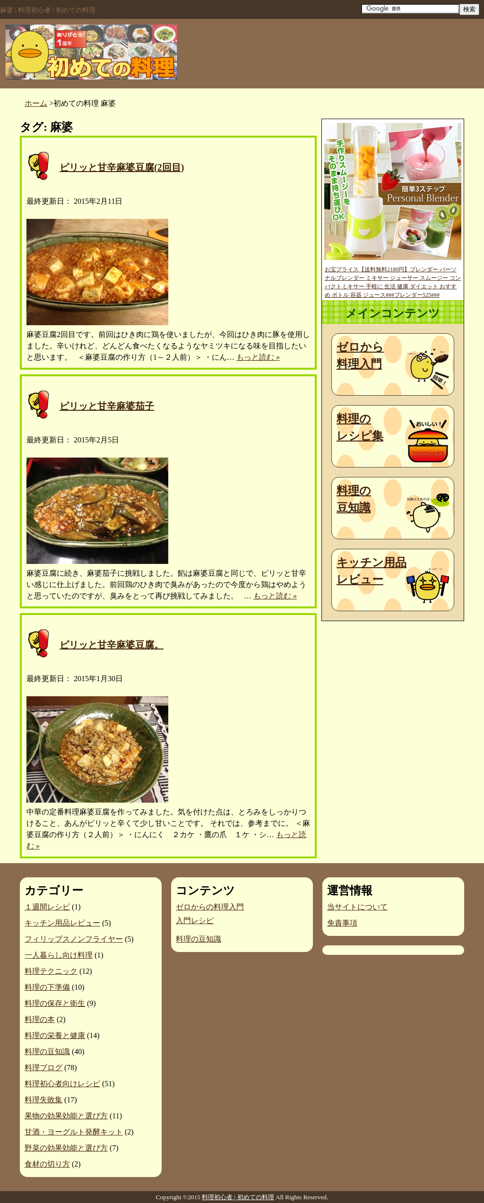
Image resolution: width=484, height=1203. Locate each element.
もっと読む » (258, 357)
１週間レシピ (47, 907)
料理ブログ (43, 1068)
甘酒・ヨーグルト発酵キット (74, 1132)
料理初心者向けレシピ (62, 1084)
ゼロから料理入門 (360, 355)
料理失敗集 (43, 1100)
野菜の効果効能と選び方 (66, 1148)
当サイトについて (357, 907)
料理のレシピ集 (360, 427)
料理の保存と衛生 (55, 1003)
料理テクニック (51, 971)
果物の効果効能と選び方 (66, 1116)
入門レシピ (195, 921)
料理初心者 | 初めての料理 (238, 1197)
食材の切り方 (47, 1164)
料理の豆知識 (354, 499)
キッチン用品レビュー (371, 571)
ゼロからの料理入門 (210, 907)
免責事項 (342, 923)
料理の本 (40, 1019)
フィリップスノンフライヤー (74, 939)
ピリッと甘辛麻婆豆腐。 (112, 645)
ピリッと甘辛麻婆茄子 (107, 406)
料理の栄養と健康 (55, 1035)
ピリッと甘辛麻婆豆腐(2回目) (122, 167)
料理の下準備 (47, 987)
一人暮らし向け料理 (59, 955)
